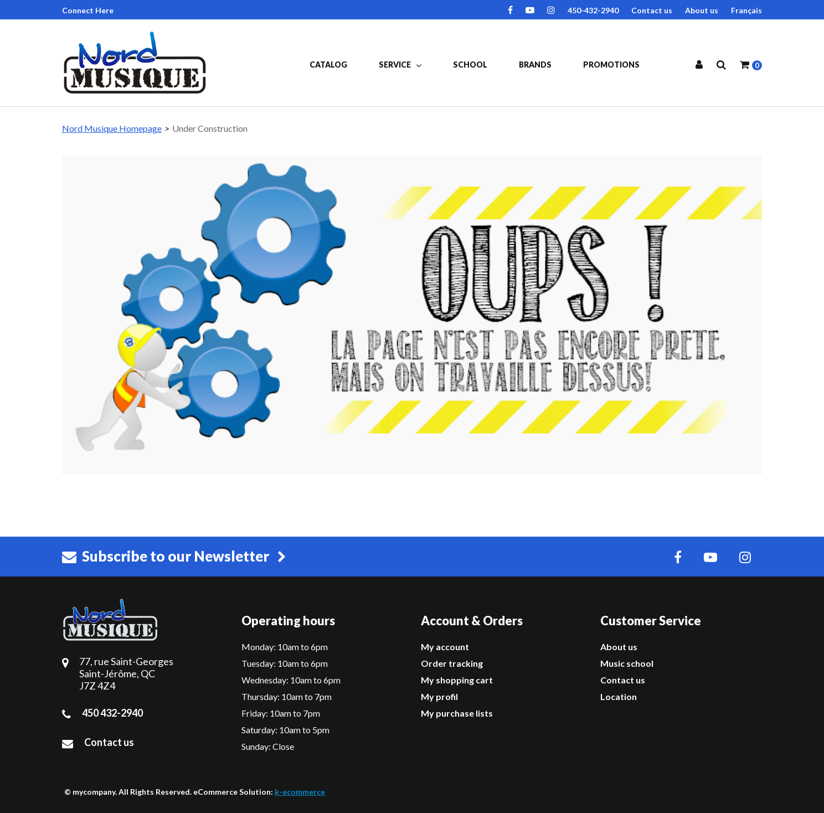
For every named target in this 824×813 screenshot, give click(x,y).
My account (445, 646)
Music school (626, 663)
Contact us (651, 10)
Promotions (611, 64)
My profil (439, 696)
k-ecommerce (300, 791)
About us (701, 10)
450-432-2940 (593, 10)
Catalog (328, 64)
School (470, 64)
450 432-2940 (112, 713)
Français (746, 10)
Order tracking (452, 663)
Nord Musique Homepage (112, 128)
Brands (535, 64)
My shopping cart (457, 680)
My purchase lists (457, 713)
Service (400, 65)
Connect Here (88, 10)
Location (618, 696)
